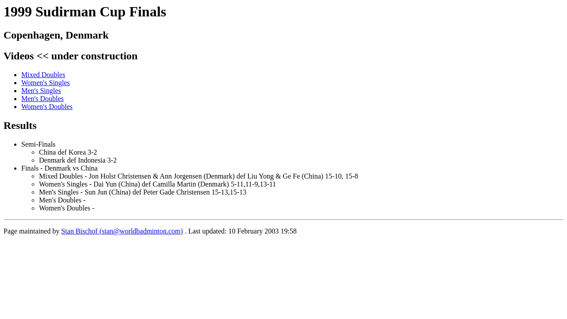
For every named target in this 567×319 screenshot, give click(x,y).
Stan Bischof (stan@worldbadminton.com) (122, 231)
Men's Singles (41, 90)
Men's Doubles (42, 98)
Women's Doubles (47, 106)
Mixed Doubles (43, 74)
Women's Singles (45, 82)
